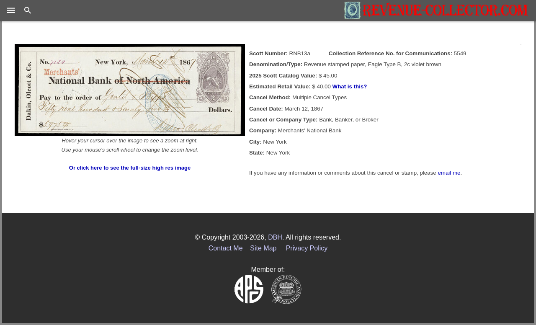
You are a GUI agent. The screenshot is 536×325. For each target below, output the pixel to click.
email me (449, 173)
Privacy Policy (307, 248)
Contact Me (226, 248)
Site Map (263, 248)
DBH (275, 237)
